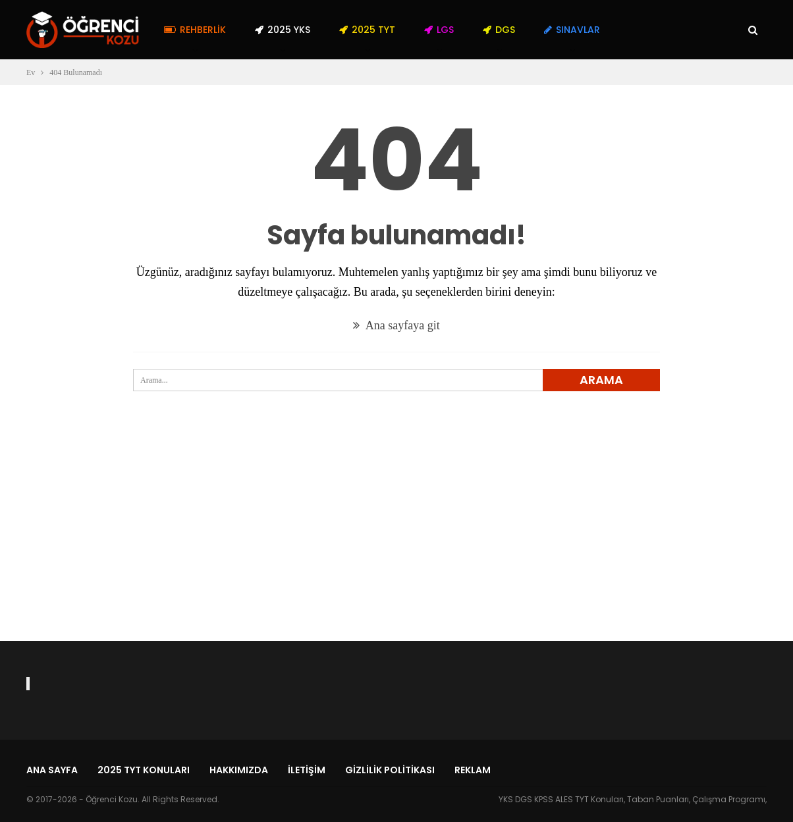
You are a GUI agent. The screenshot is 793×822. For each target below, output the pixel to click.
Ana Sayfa (52, 770)
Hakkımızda (238, 770)
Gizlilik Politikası (390, 770)
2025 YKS (282, 29)
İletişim (306, 770)
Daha (642, 29)
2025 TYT (367, 29)
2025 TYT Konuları (143, 770)
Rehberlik (195, 29)
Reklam (472, 770)
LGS (439, 29)
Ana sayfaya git (396, 325)
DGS (499, 29)
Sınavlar (572, 29)
